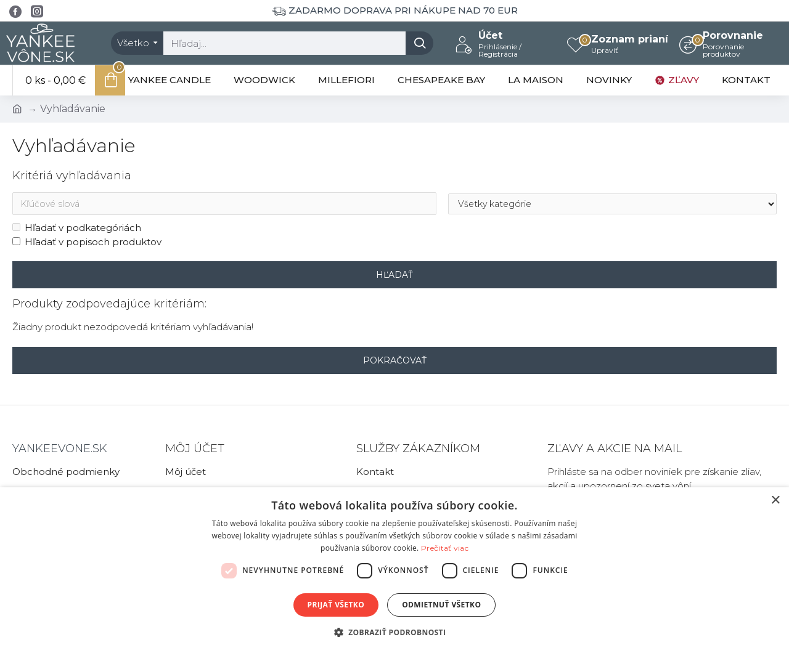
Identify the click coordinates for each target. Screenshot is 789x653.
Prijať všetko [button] (336, 604)
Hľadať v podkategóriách (76, 228)
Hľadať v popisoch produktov (86, 242)
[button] (394, 632)
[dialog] (394, 570)
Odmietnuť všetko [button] (441, 604)
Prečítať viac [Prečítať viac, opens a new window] (444, 548)
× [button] (775, 500)
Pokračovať (395, 360)
